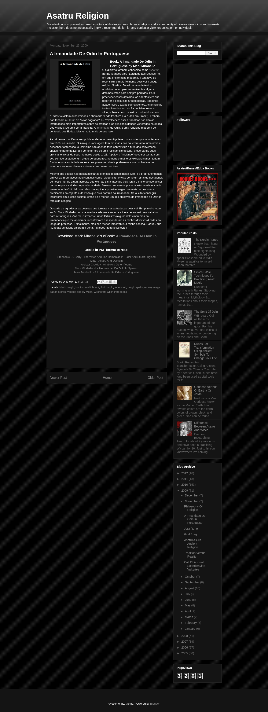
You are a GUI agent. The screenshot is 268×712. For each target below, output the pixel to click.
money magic (152, 287)
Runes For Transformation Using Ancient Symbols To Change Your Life (205, 351)
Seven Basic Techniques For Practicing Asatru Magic (205, 277)
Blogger (154, 703)
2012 (185, 473)
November (192, 501)
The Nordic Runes (206, 239)
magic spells (135, 287)
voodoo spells (75, 291)
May (188, 605)
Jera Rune (191, 528)
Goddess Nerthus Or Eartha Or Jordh (205, 390)
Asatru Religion (78, 15)
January (190, 628)
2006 (185, 647)
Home (107, 377)
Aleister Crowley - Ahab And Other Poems (106, 264)
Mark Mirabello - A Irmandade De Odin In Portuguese (106, 272)
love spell (120, 287)
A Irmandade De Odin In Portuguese (194, 519)
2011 (185, 479)
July (188, 594)
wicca (89, 291)
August (190, 588)
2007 (185, 641)
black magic (66, 287)
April (188, 611)
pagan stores (58, 291)
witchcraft (100, 291)
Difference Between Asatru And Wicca (204, 426)
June (188, 599)
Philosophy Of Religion (193, 508)
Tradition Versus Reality (194, 554)
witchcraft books (117, 291)
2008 (185, 636)
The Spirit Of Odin (206, 311)
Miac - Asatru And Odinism (106, 260)
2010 (185, 484)
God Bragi (190, 534)
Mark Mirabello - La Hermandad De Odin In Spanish (106, 268)
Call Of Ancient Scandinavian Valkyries (194, 566)
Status (71, 120)
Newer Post (58, 377)
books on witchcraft (87, 287)
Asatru (154, 69)
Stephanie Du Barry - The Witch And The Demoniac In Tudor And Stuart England (106, 256)
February (191, 622)
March (189, 617)
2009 (185, 490)
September (192, 582)
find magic (106, 287)
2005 (185, 653)
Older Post (155, 377)
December (192, 495)
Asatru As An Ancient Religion (192, 543)
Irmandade (103, 127)
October (190, 576)
